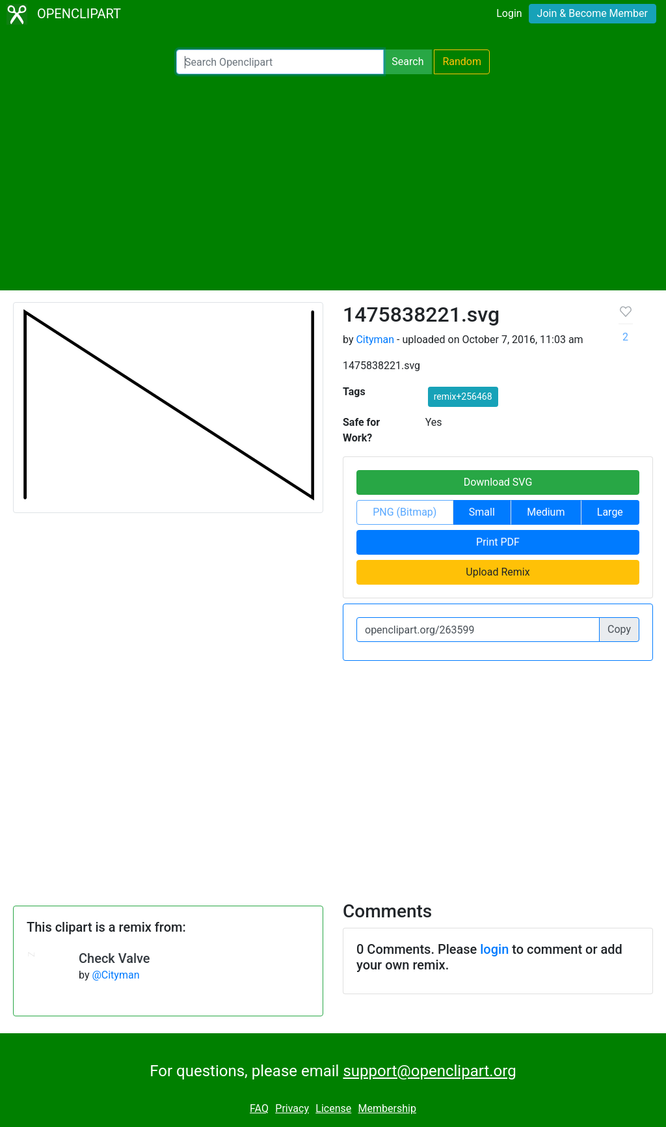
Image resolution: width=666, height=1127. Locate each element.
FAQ (259, 1108)
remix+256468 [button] (463, 396)
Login (509, 13)
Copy (619, 629)
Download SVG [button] (498, 482)
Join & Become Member (592, 13)
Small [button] (482, 512)
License (333, 1108)
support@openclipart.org (429, 1071)
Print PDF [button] (498, 542)
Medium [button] (546, 512)
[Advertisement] (333, 182)
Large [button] (610, 512)
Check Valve (114, 958)
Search (407, 61)
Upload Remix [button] (497, 572)
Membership (387, 1108)
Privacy (292, 1108)
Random (461, 61)
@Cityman (115, 975)
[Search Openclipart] (280, 61)
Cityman (375, 339)
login (494, 949)
